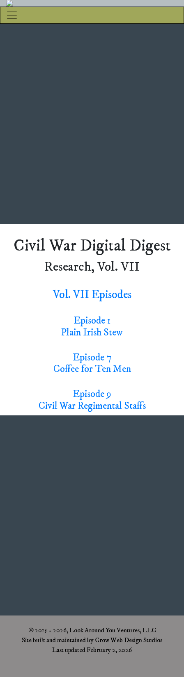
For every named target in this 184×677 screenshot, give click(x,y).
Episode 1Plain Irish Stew (92, 327)
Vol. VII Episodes (92, 294)
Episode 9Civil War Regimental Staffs (92, 400)
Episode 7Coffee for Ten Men (92, 363)
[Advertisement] (92, 124)
